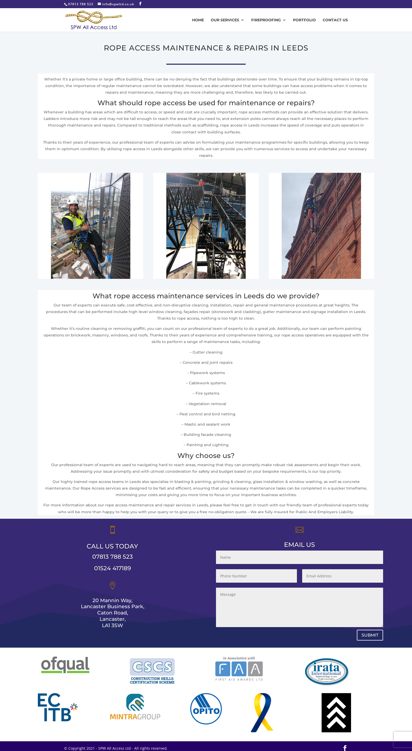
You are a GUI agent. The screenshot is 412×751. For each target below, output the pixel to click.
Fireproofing (266, 20)
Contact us (335, 20)
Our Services (225, 20)
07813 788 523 (112, 569)
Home (198, 20)
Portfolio (304, 20)
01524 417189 (112, 581)
